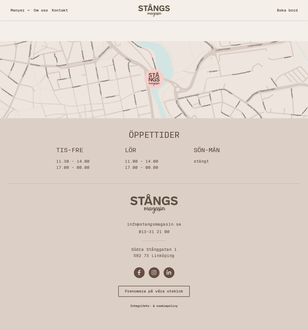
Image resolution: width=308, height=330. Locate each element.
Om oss (41, 10)
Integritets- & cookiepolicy (154, 306)
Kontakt (60, 10)
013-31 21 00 (154, 231)
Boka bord (287, 10)
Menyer (20, 10)
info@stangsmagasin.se (154, 224)
